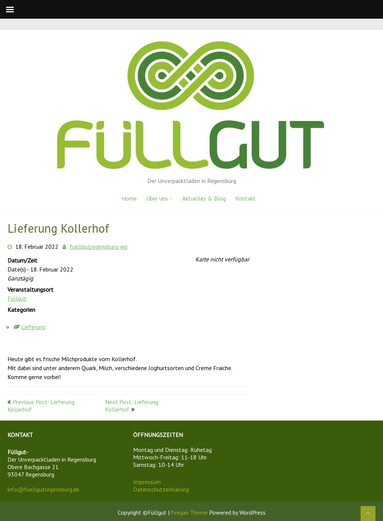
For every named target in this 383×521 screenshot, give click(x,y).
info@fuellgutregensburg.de (43, 489)
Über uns (157, 198)
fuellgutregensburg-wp (99, 246)
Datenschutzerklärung (161, 489)
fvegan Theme (190, 512)
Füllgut (16, 298)
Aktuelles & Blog (204, 198)
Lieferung (33, 327)
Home (129, 198)
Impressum (147, 482)
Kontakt (245, 198)
